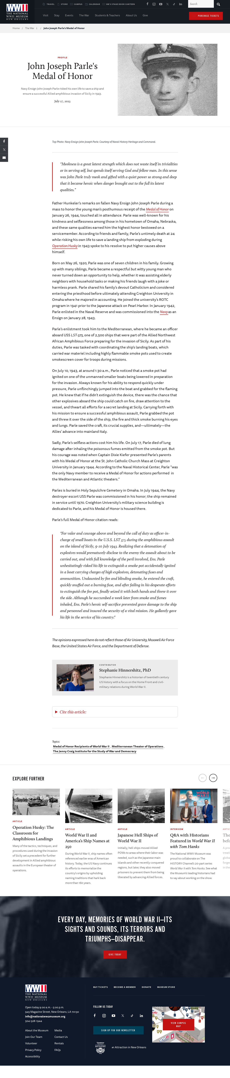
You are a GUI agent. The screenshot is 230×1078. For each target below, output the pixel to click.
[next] (213, 778)
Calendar (94, 4)
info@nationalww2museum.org (45, 1028)
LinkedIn (180, 4)
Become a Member (125, 998)
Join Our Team (33, 1048)
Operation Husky (64, 245)
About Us (131, 16)
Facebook (147, 4)
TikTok (174, 4)
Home (16, 28)
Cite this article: (73, 711)
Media (58, 1042)
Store (64, 4)
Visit (45, 16)
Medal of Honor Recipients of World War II (81, 746)
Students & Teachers (107, 16)
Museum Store (166, 998)
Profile (62, 57)
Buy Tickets (100, 998)
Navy (164, 311)
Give (145, 16)
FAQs (57, 1061)
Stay (56, 16)
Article (17, 821)
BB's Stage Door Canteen (120, 4)
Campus (78, 4)
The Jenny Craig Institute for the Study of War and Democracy (94, 751)
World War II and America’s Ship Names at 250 (87, 840)
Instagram (154, 4)
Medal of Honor (157, 209)
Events (69, 16)
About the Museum (36, 1042)
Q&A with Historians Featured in (192, 840)
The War (84, 16)
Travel (51, 4)
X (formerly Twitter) (167, 4)
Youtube (160, 4)
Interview (176, 829)
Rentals (59, 1055)
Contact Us (61, 1048)
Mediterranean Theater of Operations (137, 746)
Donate (146, 998)
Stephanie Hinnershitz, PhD (125, 670)
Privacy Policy (33, 1061)
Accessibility (32, 1068)
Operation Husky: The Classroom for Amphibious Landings (33, 833)
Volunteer (31, 1055)
